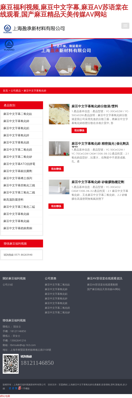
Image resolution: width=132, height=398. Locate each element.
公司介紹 (8, 284)
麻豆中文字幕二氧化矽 (17, 157)
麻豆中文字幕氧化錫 (16, 221)
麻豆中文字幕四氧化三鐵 (19, 185)
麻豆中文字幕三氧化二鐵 (19, 192)
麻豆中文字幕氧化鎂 (16, 142)
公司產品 (16, 90)
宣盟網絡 (63, 384)
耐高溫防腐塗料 (13, 200)
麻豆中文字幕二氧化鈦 (17, 114)
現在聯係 (79, 130)
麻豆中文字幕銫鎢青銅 (17, 228)
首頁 (5, 90)
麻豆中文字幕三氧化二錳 (19, 207)
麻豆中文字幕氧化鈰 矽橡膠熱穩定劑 (98, 182)
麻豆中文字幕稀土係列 (17, 178)
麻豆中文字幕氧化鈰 (35, 90)
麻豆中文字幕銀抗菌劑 (17, 171)
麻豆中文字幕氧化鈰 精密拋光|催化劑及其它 (100, 145)
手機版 (26, 388)
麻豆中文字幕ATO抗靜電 (19, 164)
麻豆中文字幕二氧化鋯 (17, 149)
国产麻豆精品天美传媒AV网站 (103, 289)
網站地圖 (5, 396)
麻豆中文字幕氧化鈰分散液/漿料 (95, 106)
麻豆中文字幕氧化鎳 (16, 214)
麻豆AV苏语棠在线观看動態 (102, 284)
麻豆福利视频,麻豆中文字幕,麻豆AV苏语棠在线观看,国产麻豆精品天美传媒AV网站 (64, 11)
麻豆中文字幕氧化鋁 (16, 128)
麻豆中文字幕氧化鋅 (16, 135)
